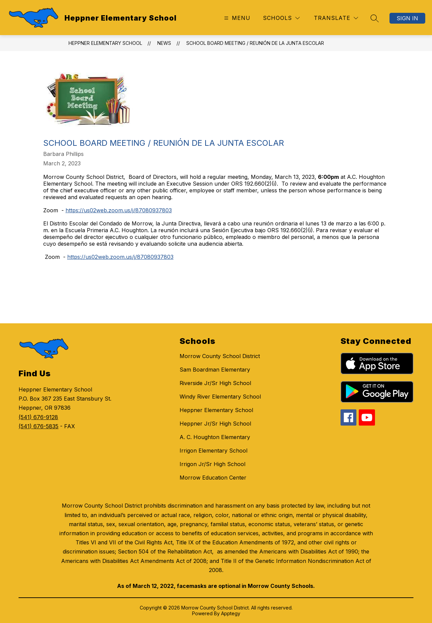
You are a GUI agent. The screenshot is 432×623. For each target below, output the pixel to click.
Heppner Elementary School (105, 43)
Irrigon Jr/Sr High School (212, 464)
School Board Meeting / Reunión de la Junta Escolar (255, 43)
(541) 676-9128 (38, 417)
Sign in (407, 18)
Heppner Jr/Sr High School (215, 423)
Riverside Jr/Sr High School (215, 383)
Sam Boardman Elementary (215, 369)
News (164, 43)
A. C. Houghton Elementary (215, 437)
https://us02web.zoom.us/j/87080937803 (118, 210)
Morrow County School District (220, 356)
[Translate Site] (336, 18)
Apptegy (230, 613)
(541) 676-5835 (38, 426)
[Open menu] (236, 18)
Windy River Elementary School (220, 396)
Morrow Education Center (213, 477)
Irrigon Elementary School (213, 450)
